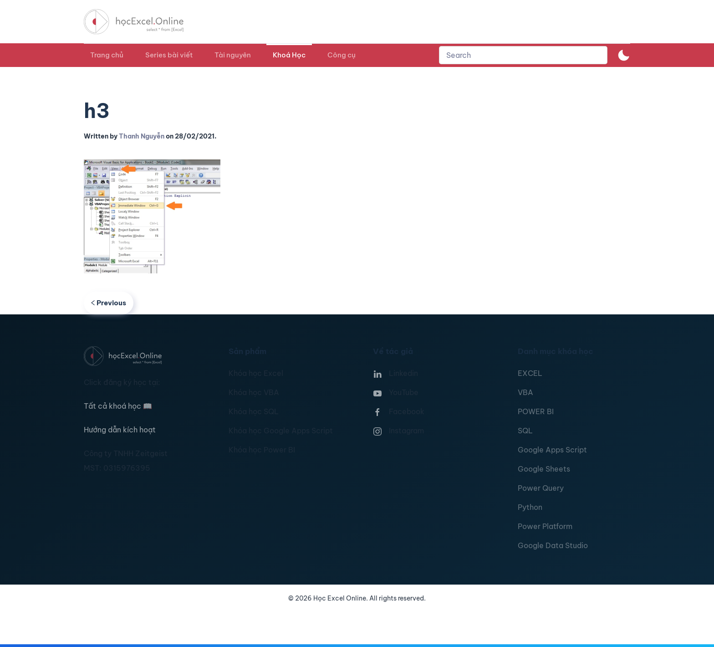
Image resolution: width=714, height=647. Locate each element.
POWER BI (536, 411)
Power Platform (545, 526)
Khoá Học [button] (289, 55)
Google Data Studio (553, 545)
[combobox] (523, 55)
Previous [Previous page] (108, 302)
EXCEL (530, 373)
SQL (525, 430)
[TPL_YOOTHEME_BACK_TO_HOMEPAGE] (142, 21)
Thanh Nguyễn (141, 136)
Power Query (541, 488)
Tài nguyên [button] (232, 55)
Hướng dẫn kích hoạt (120, 429)
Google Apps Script (552, 449)
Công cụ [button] (341, 55)
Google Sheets (544, 468)
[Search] (523, 55)
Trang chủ (106, 55)
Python (530, 507)
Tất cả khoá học (118, 406)
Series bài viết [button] (169, 55)
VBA (525, 392)
